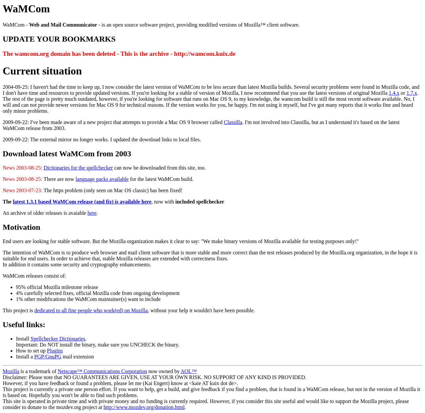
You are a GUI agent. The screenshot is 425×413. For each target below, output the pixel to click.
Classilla (233, 122)
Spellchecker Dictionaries (58, 339)
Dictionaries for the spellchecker (78, 168)
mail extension (77, 356)
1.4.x (394, 93)
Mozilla (11, 371)
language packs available (102, 179)
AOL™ (189, 371)
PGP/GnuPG (47, 356)
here (92, 213)
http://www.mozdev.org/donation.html (144, 407)
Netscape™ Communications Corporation (102, 371)
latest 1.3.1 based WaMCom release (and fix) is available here (82, 202)
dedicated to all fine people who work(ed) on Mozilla (91, 310)
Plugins (55, 350)
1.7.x (411, 93)
